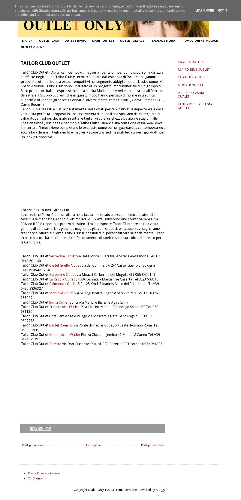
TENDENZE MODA (162, 40)
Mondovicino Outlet (65, 334)
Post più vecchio (152, 445)
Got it (222, 10)
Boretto (55, 344)
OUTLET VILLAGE (132, 40)
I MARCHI (27, 40)
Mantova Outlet (61, 293)
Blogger (161, 490)
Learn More (204, 10)
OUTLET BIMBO (75, 40)
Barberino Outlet (62, 274)
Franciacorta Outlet (64, 307)
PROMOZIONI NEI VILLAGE (199, 40)
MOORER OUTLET (191, 85)
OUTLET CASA (49, 40)
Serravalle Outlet (62, 256)
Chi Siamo (35, 478)
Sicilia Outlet (59, 302)
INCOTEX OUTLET (190, 62)
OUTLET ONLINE (32, 47)
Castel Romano (61, 325)
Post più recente (33, 445)
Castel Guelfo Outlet (65, 265)
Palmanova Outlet (63, 284)
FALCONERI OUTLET (192, 77)
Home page (93, 445)
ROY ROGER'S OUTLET (194, 69)
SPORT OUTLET (103, 40)
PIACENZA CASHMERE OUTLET (193, 94)
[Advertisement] (93, 175)
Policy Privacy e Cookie (44, 473)
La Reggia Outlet (62, 279)
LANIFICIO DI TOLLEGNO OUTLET (196, 106)
